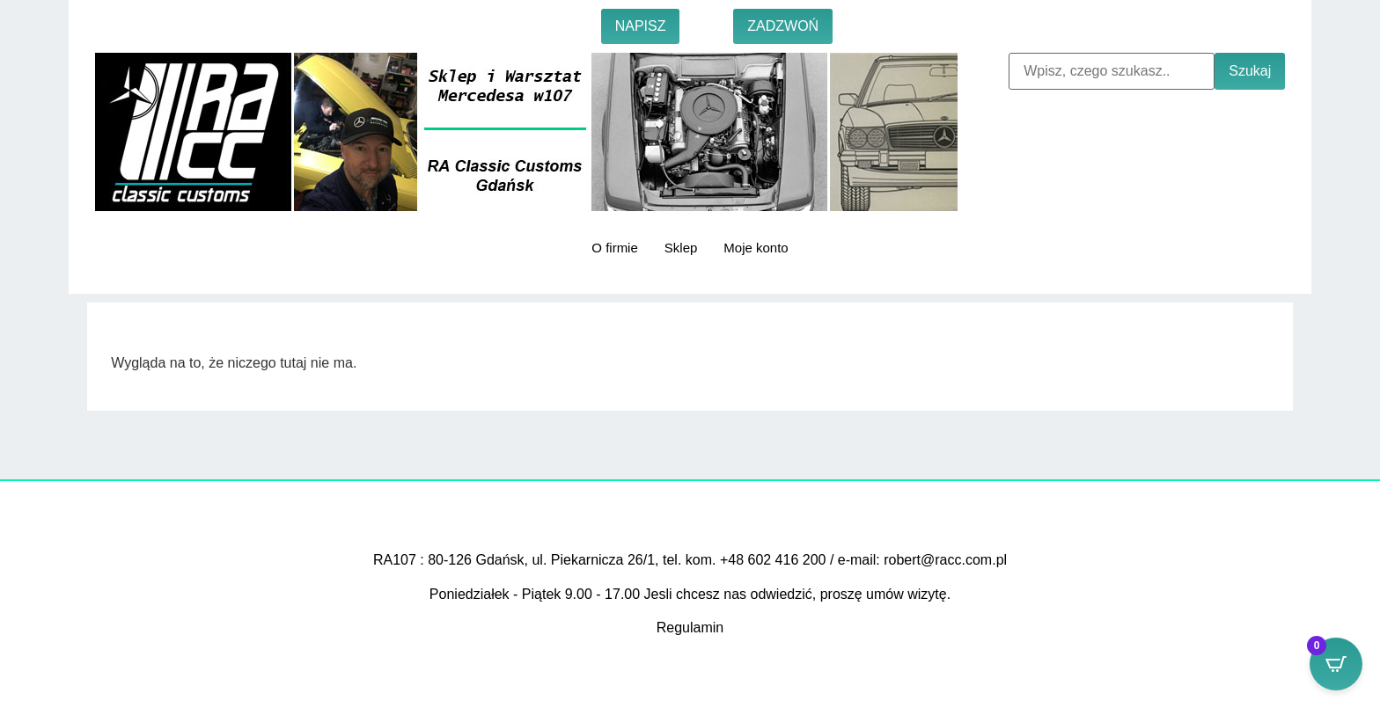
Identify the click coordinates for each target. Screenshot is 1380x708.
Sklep (681, 247)
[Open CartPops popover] (1336, 664)
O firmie (614, 247)
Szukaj (1250, 70)
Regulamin (690, 627)
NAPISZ (640, 25)
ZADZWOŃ (782, 25)
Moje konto (755, 247)
